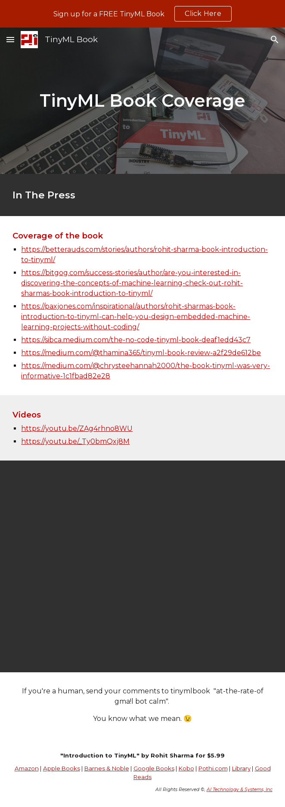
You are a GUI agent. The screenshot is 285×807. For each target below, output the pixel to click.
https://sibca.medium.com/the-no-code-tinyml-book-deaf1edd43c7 (136, 340)
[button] (10, 39)
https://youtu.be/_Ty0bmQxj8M (75, 441)
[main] (142, 100)
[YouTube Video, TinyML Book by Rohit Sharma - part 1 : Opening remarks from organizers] (142, 566)
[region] (142, 14)
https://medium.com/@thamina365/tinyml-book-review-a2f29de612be (141, 353)
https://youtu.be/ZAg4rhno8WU (77, 428)
